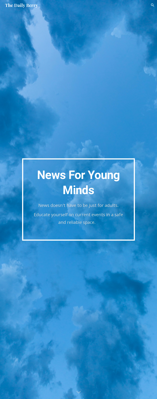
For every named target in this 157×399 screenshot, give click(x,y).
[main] (78, 199)
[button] (152, 5)
